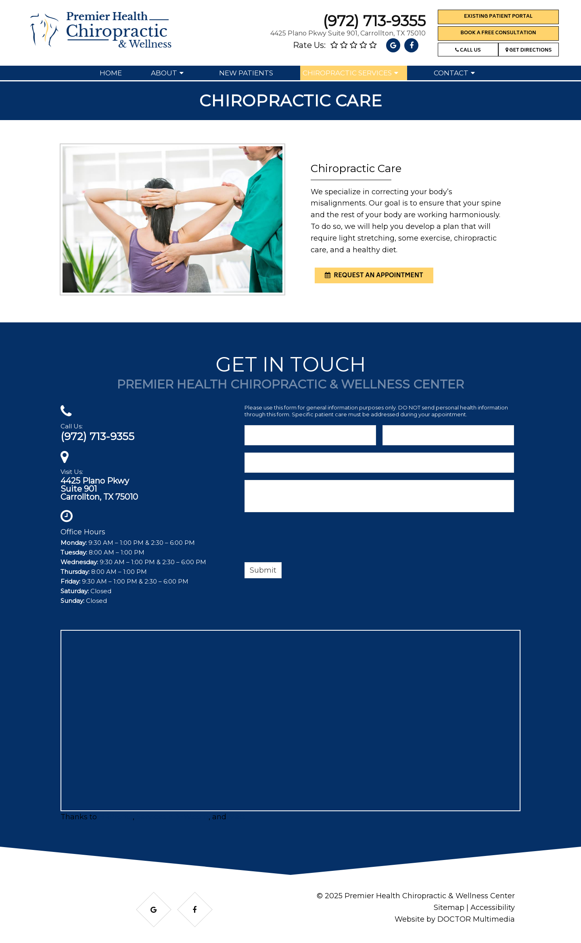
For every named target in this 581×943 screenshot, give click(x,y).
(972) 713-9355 (374, 20)
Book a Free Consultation (498, 33)
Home (111, 73)
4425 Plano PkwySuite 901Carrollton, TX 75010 (99, 489)
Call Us (468, 50)
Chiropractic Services (347, 73)
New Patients (246, 73)
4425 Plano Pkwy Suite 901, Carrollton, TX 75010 (348, 33)
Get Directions (529, 50)
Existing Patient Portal (498, 16)
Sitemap (449, 907)
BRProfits (116, 816)
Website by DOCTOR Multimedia (455, 919)
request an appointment (374, 275)
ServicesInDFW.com (172, 816)
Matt (236, 816)
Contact (451, 73)
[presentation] (306, 538)
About (164, 73)
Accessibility (492, 907)
